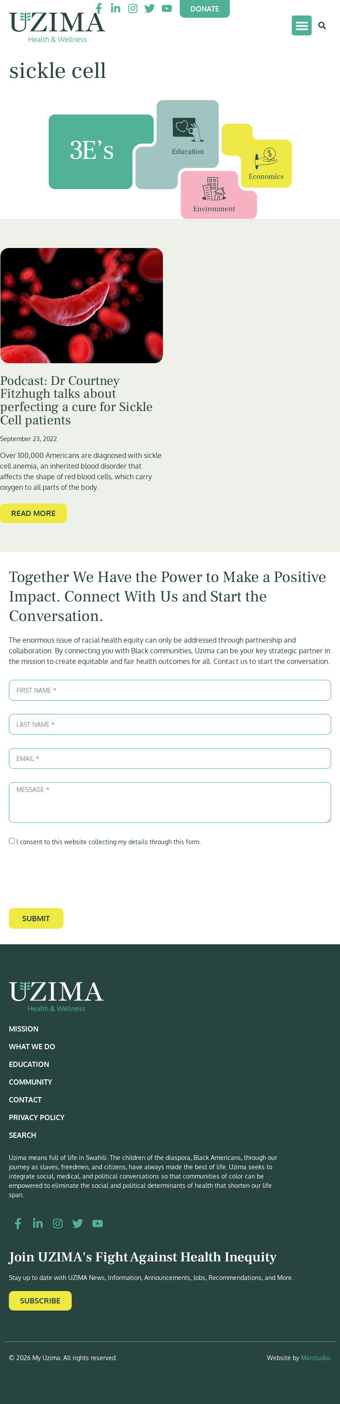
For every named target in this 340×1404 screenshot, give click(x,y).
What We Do (32, 1046)
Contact (25, 1099)
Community (30, 1082)
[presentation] (76, 877)
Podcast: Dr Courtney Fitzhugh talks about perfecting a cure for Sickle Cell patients (76, 400)
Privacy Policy (37, 1117)
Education (29, 1064)
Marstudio (315, 1357)
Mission (24, 1028)
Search (22, 1135)
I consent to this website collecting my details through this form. (108, 842)
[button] (302, 25)
